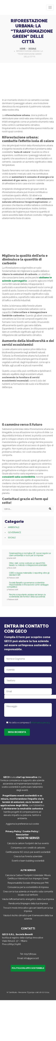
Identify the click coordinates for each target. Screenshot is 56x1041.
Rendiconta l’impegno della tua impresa (28, 903)
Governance (14, 532)
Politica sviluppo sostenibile (28, 968)
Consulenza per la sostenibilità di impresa (28, 887)
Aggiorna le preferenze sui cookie (22, 824)
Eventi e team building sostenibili (28, 860)
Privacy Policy (13, 831)
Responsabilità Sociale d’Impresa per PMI (28, 883)
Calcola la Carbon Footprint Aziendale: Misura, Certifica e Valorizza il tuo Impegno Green (28, 877)
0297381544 (30, 954)
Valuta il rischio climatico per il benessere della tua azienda (28, 917)
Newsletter (22, 834)
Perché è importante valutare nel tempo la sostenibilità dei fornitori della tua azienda (27, 596)
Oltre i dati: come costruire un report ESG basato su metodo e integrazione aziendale (28, 564)
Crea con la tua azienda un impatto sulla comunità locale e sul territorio (28, 893)
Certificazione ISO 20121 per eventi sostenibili (28, 852)
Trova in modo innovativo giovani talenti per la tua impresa (28, 909)
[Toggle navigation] (50, 7)
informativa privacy (40, 722)
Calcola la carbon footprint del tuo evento (28, 843)
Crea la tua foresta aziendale (28, 856)
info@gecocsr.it (31, 958)
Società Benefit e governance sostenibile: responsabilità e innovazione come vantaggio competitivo (28, 585)
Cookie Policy (30, 831)
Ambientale (13, 527)
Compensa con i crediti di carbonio (28, 847)
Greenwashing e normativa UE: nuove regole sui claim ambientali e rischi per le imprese (30, 554)
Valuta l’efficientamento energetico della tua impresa (28, 899)
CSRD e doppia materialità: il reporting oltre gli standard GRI (29, 574)
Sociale (12, 538)
